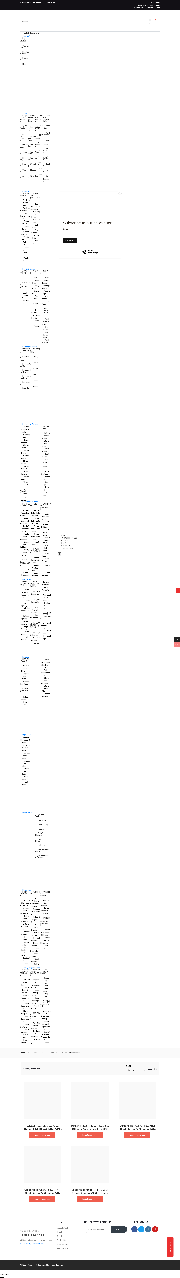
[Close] (120, 192)
